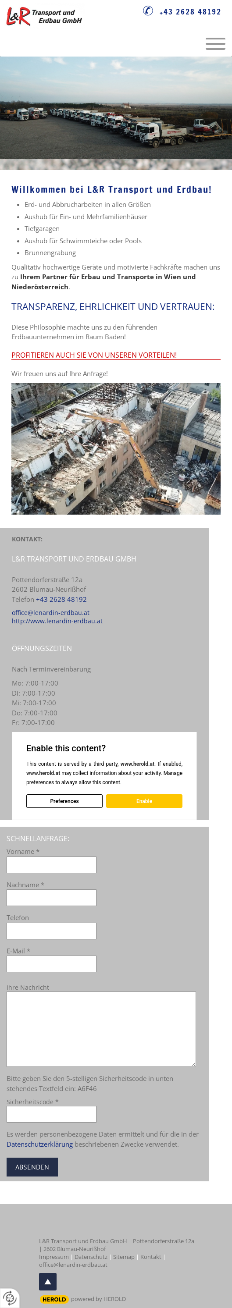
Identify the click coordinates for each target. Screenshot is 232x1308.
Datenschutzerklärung (40, 1144)
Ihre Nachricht (28, 987)
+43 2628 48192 (190, 11)
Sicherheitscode (33, 1102)
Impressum (54, 1257)
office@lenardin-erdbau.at (50, 612)
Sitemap (124, 1257)
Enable (144, 801)
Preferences (64, 801)
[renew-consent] (10, 1298)
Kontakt (150, 1257)
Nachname (25, 884)
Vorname (23, 851)
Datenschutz (91, 1257)
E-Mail (18, 950)
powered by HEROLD (98, 1299)
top (48, 1281)
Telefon (18, 917)
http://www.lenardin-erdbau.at (57, 621)
